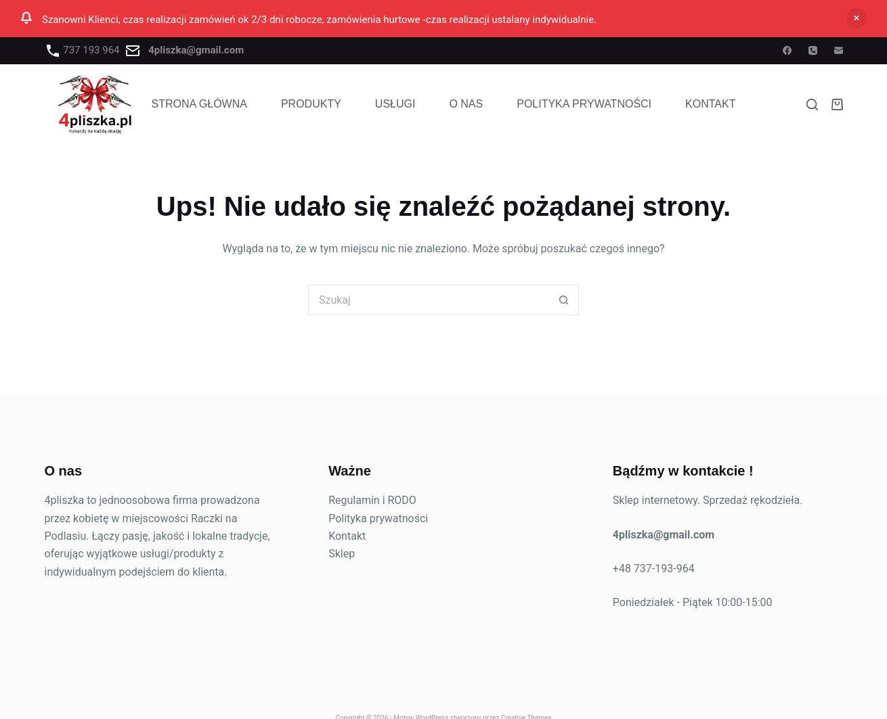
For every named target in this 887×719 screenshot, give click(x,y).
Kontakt (710, 104)
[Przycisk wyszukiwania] (563, 300)
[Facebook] (787, 50)
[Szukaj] (812, 104)
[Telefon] (812, 50)
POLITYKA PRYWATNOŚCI (584, 104)
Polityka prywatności (378, 518)
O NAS (466, 104)
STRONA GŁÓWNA (199, 104)
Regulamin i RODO (372, 500)
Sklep (341, 553)
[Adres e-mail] (838, 50)
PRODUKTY (311, 104)
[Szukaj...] (428, 300)
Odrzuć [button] (856, 18)
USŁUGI (395, 104)
